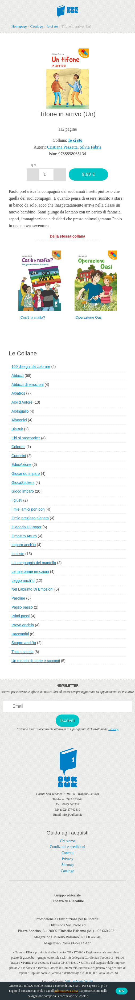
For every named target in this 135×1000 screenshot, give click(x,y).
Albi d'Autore (21, 402)
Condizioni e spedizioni (67, 847)
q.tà (33, 165)
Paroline (18, 598)
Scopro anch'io (23, 643)
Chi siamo (67, 841)
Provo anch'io (22, 625)
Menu (7, 10)
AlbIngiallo (20, 411)
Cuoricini (18, 456)
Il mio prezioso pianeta (30, 518)
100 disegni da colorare (30, 366)
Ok (121, 991)
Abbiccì (17, 375)
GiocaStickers (22, 482)
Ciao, (125, 10)
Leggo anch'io (23, 580)
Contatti (67, 853)
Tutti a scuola (22, 652)
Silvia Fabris (90, 147)
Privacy (113, 729)
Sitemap (68, 865)
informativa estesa (66, 991)
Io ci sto (17, 554)
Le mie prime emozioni (30, 571)
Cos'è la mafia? (33, 317)
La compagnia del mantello (33, 563)
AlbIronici (19, 420)
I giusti (16, 500)
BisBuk (17, 429)
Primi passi (20, 616)
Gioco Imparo (22, 491)
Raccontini (20, 634)
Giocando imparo (25, 473)
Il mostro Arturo (24, 536)
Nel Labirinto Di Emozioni (32, 589)
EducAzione (21, 464)
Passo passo (22, 607)
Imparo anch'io (23, 545)
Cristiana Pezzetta (62, 147)
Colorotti (18, 447)
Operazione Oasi (88, 317)
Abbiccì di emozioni (27, 384)
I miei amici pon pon (28, 509)
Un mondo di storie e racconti (35, 661)
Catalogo (67, 871)
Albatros (18, 393)
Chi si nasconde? (25, 438)
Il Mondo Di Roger (26, 527)
